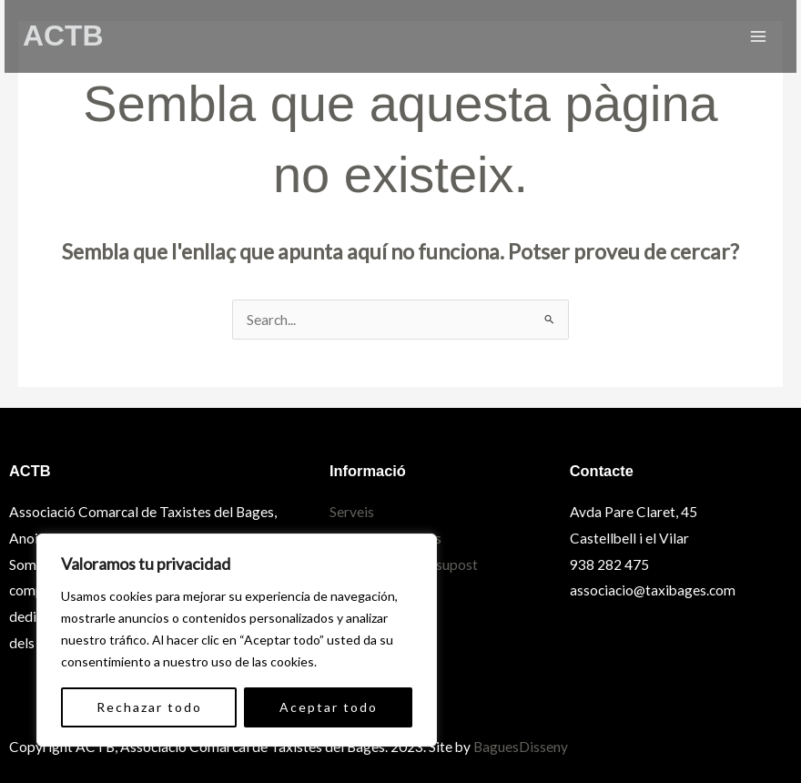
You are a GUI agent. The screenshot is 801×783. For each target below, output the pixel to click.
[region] (236, 640)
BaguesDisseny (520, 746)
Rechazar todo (149, 707)
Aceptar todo (328, 707)
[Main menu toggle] (758, 36)
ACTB (63, 35)
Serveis (352, 511)
